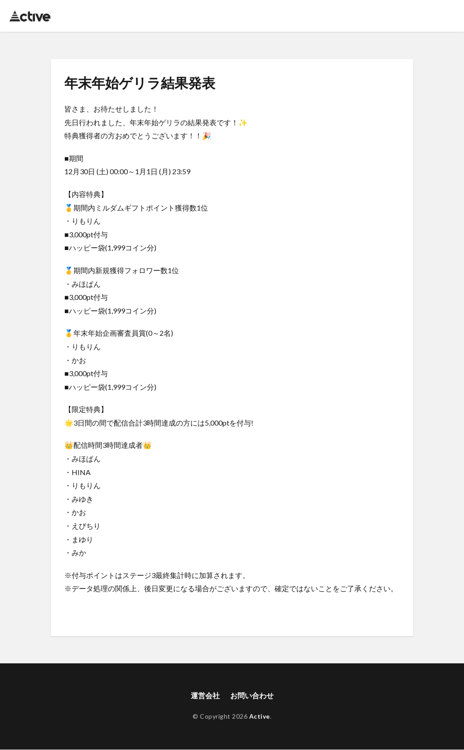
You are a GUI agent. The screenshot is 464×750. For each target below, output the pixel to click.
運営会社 (205, 695)
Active (259, 717)
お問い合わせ (252, 695)
